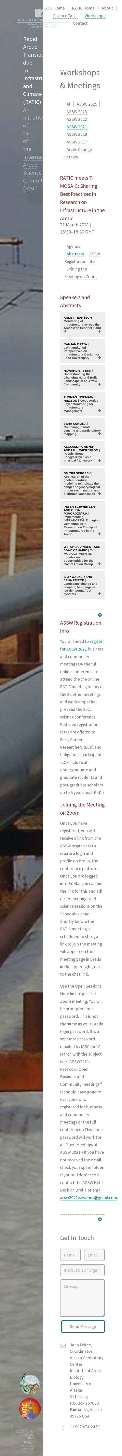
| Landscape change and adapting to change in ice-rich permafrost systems (80, 585)
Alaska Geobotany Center (26, 1434)
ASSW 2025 (87, 104)
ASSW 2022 (77, 119)
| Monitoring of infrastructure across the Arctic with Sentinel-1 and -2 (82, 324)
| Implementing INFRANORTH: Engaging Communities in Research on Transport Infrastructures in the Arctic (82, 520)
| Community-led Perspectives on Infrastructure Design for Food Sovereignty (81, 351)
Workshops (95, 15)
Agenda (74, 246)
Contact (80, 23)
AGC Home (55, 8)
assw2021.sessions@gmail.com (88, 1197)
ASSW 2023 (77, 111)
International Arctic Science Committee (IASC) (39, 172)
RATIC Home (83, 8)
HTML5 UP (26, 1449)
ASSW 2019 (77, 134)
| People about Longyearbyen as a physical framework (82, 453)
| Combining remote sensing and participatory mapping (82, 429)
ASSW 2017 (77, 142)
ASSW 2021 (77, 126)
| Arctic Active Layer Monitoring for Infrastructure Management (81, 404)
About (107, 8)
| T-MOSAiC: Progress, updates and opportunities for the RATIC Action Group (82, 555)
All (69, 104)
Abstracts (75, 254)
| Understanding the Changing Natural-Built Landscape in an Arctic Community (80, 377)
